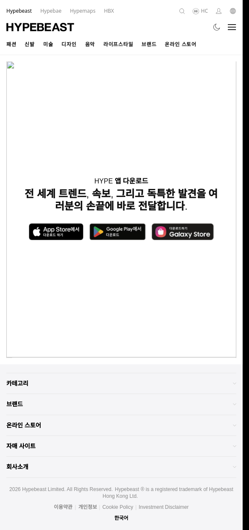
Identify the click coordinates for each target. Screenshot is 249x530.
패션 (11, 44)
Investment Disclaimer (164, 507)
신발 (29, 44)
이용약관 (63, 507)
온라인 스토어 (180, 44)
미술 (48, 44)
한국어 (121, 518)
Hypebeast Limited (43, 489)
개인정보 (87, 507)
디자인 (68, 44)
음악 (90, 44)
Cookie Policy (117, 507)
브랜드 (148, 44)
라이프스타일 (118, 44)
